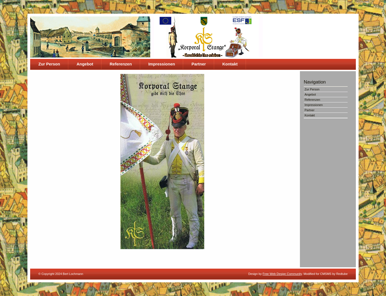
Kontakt (230, 64)
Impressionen (161, 64)
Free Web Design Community (282, 273)
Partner (198, 64)
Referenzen (121, 64)
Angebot (84, 64)
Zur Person (49, 64)
